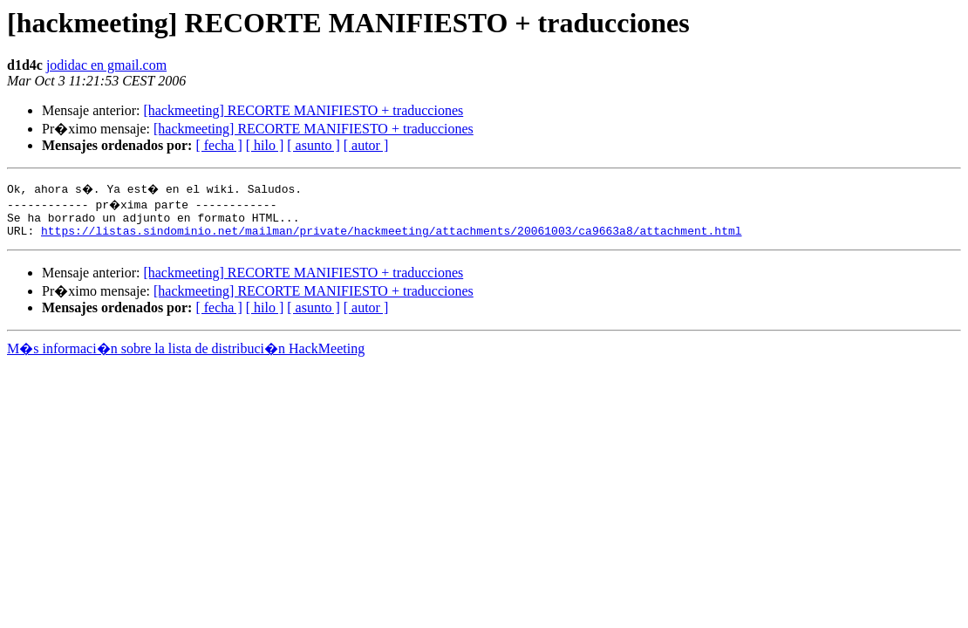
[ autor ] (366, 145)
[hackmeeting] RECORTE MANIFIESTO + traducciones (303, 110)
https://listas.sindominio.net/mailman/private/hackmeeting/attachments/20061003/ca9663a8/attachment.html (391, 235)
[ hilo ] (265, 145)
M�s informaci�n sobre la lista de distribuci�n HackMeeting (186, 353)
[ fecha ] (218, 145)
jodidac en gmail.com (106, 65)
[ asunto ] (313, 145)
